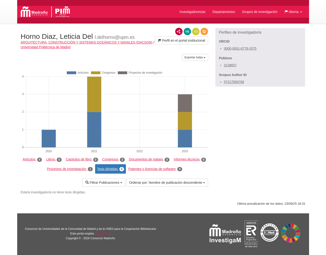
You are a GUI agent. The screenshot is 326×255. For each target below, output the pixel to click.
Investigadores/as (192, 12)
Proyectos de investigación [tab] (70, 169)
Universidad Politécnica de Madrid (46, 47)
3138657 (230, 65)
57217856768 (234, 82)
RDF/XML (179, 31)
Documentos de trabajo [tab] (149, 159)
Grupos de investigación (259, 12)
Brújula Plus (102, 233)
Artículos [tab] (32, 159)
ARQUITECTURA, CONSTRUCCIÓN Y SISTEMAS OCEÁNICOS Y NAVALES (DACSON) (87, 42)
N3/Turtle (196, 31)
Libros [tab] (54, 159)
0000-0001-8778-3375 (240, 48)
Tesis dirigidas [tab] (110, 169)
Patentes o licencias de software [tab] (155, 169)
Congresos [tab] (113, 159)
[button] (293, 12)
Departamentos (224, 12)
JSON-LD (187, 31)
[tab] (260, 32)
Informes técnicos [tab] (190, 159)
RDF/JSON (204, 31)
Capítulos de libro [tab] (82, 159)
